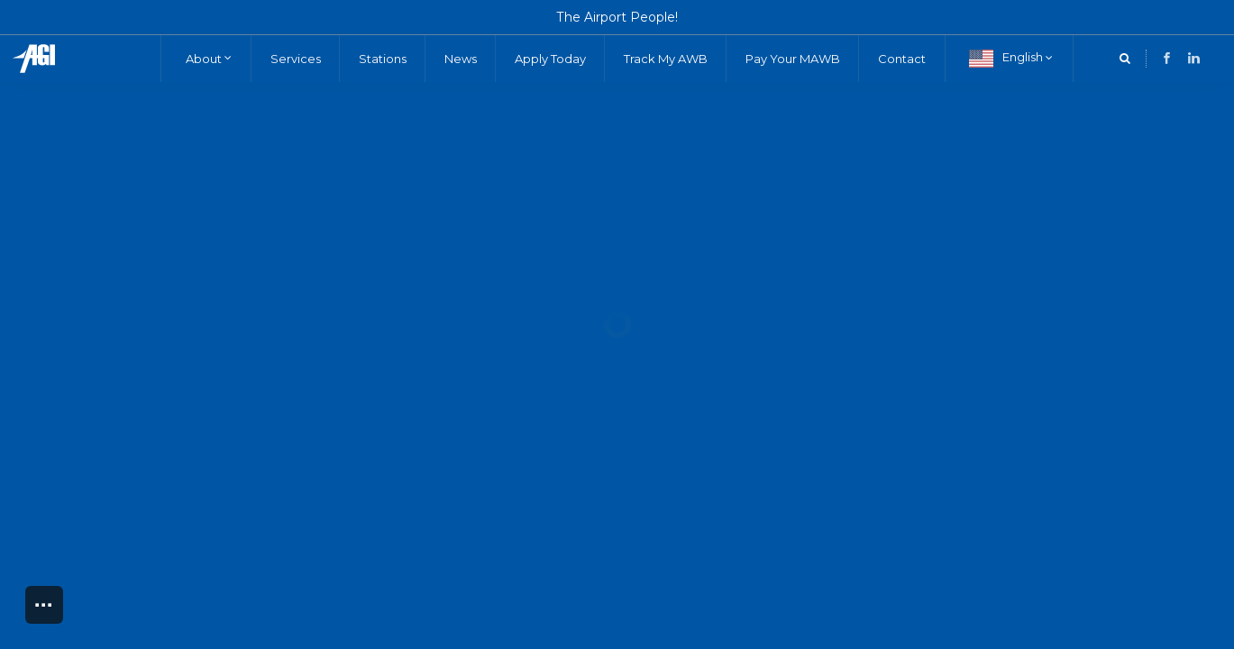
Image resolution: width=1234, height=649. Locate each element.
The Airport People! (617, 17)
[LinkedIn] (1167, 58)
